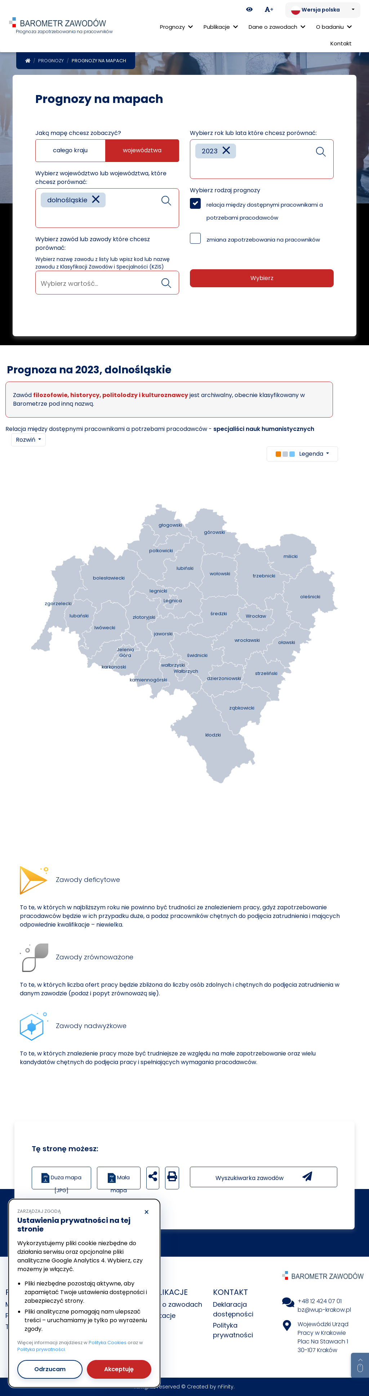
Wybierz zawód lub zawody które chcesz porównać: (92, 243)
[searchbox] (43, 217)
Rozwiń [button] (26, 440)
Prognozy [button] (176, 27)
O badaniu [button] (334, 27)
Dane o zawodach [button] (277, 27)
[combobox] (107, 208)
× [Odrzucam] (146, 1212)
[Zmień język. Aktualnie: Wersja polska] (323, 10)
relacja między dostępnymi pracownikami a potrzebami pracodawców (264, 211)
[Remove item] (95, 200)
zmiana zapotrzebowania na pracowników (263, 239)
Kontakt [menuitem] (341, 43)
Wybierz (262, 278)
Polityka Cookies (107, 1342)
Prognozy (51, 61)
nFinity (226, 1386)
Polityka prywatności (41, 1349)
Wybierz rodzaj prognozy (225, 190)
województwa (142, 150)
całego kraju (70, 150)
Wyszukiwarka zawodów (263, 1176)
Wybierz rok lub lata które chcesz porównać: (253, 133)
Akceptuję (119, 1369)
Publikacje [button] (221, 27)
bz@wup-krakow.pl (324, 1310)
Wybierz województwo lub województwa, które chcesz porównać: (100, 177)
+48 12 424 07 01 (320, 1301)
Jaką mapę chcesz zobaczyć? (78, 133)
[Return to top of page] (360, 1365)
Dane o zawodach (173, 1304)
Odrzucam (50, 1369)
